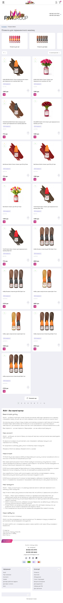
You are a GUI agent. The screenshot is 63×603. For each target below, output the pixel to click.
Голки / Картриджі (39, 579)
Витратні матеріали (39, 581)
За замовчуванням (54, 52)
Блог (4, 586)
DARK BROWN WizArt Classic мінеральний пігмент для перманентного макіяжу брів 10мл (15, 80)
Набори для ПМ (38, 586)
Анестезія (36, 574)
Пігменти (36, 572)
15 (4, 52)
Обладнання (37, 577)
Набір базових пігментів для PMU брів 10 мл (45, 249)
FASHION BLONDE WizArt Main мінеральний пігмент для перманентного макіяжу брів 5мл (14, 122)
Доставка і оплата (8, 584)
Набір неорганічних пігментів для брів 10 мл (45, 334)
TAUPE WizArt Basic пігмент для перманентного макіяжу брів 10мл (46, 207)
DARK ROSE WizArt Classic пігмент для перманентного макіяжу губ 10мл (43, 80)
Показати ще (32, 398)
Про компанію (7, 574)
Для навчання (38, 588)
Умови (5, 579)
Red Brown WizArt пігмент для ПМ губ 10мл (45, 164)
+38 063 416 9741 (54, 13)
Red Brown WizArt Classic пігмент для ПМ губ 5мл (15, 164)
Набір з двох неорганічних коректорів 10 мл (45, 291)
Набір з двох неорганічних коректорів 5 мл (14, 334)
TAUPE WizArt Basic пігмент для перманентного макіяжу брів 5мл (15, 249)
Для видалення (38, 584)
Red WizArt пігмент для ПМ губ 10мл (12, 206)
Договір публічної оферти (10, 581)
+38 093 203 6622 (54, 15)
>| (44, 403)
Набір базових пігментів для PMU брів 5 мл (14, 291)
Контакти (5, 577)
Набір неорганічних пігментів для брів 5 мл (14, 376)
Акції (4, 572)
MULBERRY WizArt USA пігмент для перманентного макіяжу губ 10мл (47, 122)
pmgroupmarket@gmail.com (31, 554)
